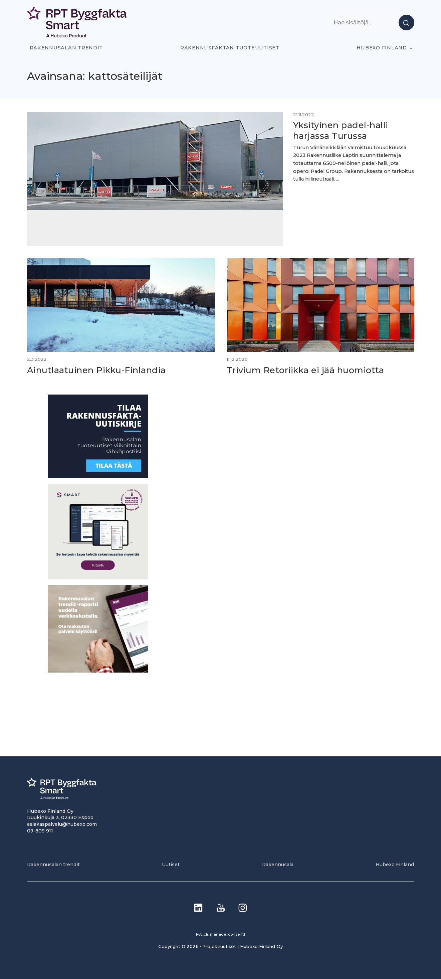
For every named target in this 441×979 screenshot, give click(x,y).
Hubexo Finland (382, 48)
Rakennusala (277, 864)
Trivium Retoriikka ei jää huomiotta (307, 369)
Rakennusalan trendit (66, 48)
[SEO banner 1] (98, 577)
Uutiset (171, 864)
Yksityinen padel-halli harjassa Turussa (340, 130)
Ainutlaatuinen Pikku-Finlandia (98, 369)
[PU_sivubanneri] (98, 670)
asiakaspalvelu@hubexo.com (62, 823)
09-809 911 (40, 830)
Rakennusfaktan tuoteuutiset (229, 48)
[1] (98, 475)
